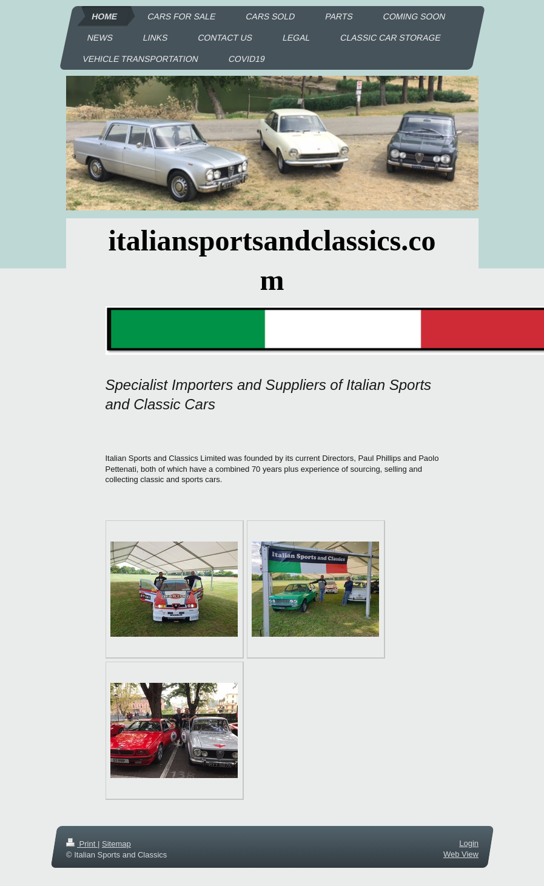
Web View (460, 854)
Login (469, 843)
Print (82, 843)
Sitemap (115, 843)
